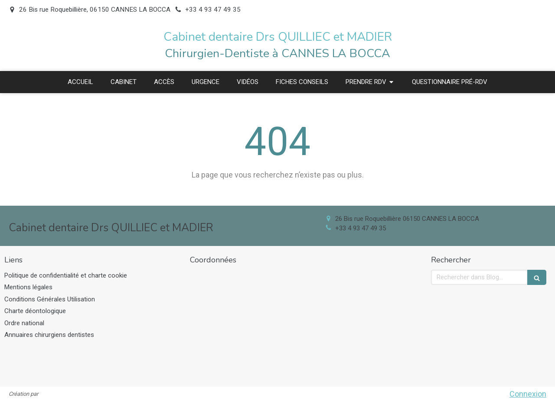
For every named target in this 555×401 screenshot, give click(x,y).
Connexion (527, 393)
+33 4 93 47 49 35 (360, 228)
